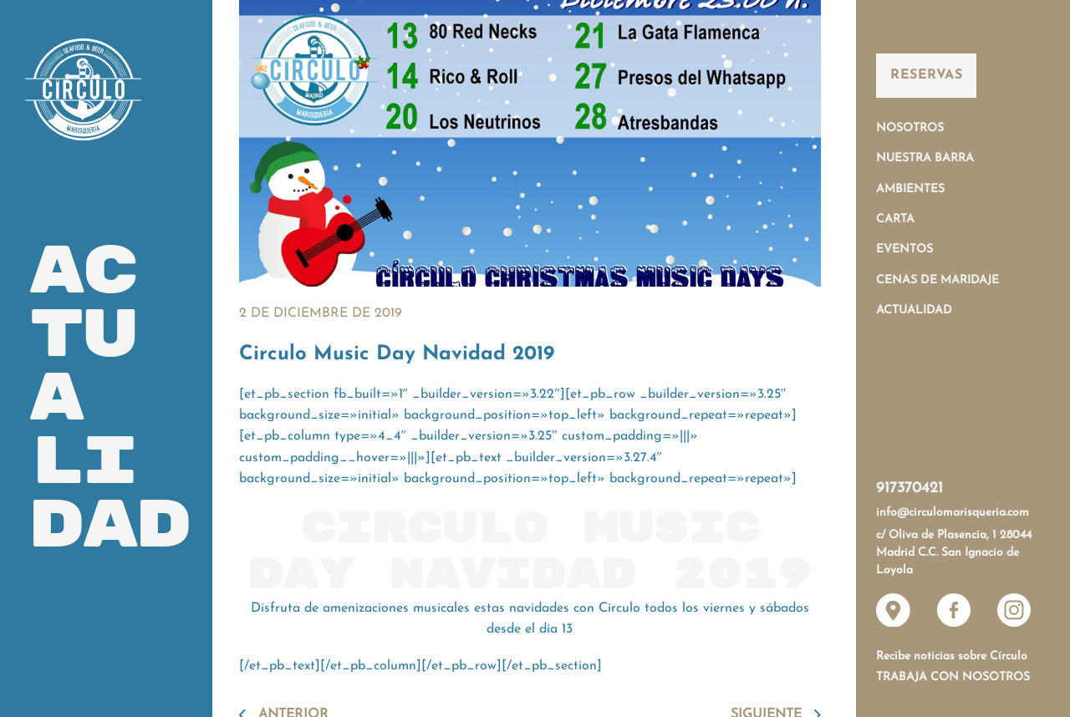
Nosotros (910, 128)
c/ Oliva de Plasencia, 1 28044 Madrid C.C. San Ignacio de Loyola (954, 553)
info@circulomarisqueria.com (952, 512)
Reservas (926, 75)
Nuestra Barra (925, 158)
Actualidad (914, 310)
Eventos (904, 249)
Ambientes (910, 189)
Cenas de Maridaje (937, 280)
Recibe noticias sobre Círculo (951, 656)
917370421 (909, 488)
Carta (895, 219)
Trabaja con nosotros (953, 677)
